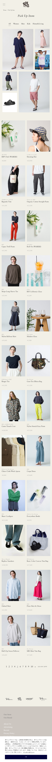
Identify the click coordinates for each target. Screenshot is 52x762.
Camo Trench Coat (9, 426)
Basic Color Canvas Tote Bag (37, 561)
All (9, 24)
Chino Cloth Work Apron (11, 471)
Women (16, 24)
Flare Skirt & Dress (34, 606)
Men (23, 24)
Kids (28, 24)
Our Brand (8, 718)
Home (4, 10)
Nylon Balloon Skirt (9, 336)
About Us (7, 724)
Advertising (8, 727)
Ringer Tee (6, 381)
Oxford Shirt (6, 606)
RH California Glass (34, 292)
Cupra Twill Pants (8, 247)
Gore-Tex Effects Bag (34, 381)
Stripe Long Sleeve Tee (10, 291)
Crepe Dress (31, 471)
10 (32, 667)
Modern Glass (32, 336)
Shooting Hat (31, 157)
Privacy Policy (9, 733)
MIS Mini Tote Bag (34, 651)
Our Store (7, 715)
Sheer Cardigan (7, 516)
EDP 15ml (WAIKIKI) (9, 157)
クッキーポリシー (28, 752)
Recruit (6, 730)
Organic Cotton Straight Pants (38, 202)
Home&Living (38, 24)
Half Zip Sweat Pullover (10, 651)
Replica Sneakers (8, 561)
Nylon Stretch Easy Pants (36, 426)
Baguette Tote (7, 202)
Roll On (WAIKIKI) (34, 247)
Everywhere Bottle (33, 516)
